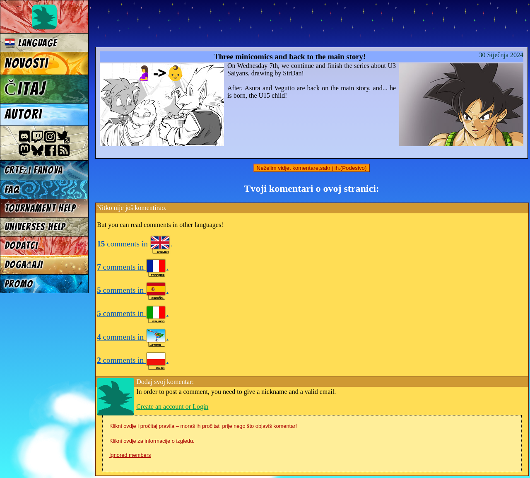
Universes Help (35, 227)
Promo (19, 284)
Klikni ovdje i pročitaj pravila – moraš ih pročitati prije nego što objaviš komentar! (203, 426)
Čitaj (25, 88)
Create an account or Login (172, 406)
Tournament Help (40, 208)
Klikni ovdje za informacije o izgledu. (152, 441)
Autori (23, 114)
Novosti (26, 63)
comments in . (134, 243)
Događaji (24, 264)
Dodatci (21, 245)
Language (31, 43)
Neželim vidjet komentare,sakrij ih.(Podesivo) (312, 168)
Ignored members (130, 455)
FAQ (12, 189)
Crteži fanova (34, 170)
